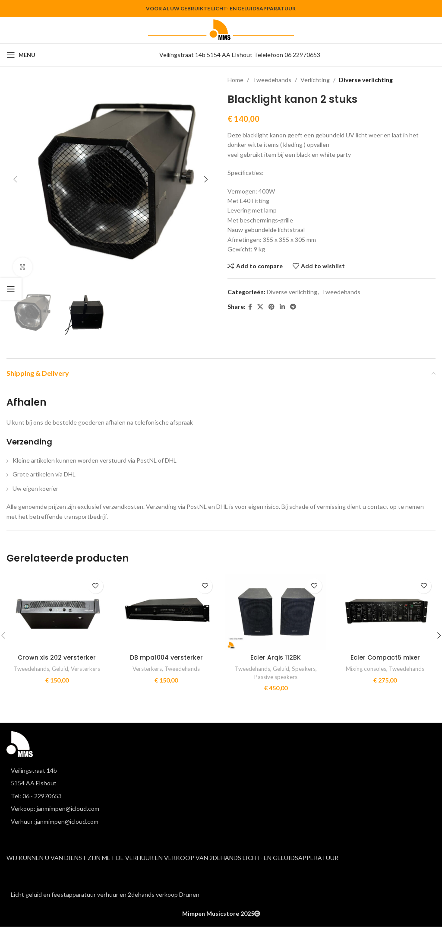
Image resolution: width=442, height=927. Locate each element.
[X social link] (260, 307)
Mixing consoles (366, 668)
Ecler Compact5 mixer (385, 657)
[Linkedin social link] (282, 307)
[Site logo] (221, 29)
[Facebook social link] (250, 307)
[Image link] (19, 743)
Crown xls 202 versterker (57, 657)
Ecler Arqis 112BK (275, 657)
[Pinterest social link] (271, 307)
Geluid (60, 668)
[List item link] (221, 796)
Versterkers (85, 668)
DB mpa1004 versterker (166, 657)
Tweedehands (272, 79)
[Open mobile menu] (21, 54)
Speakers (304, 668)
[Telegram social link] (293, 307)
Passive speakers (275, 676)
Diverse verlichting (366, 79)
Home (235, 79)
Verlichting (315, 79)
